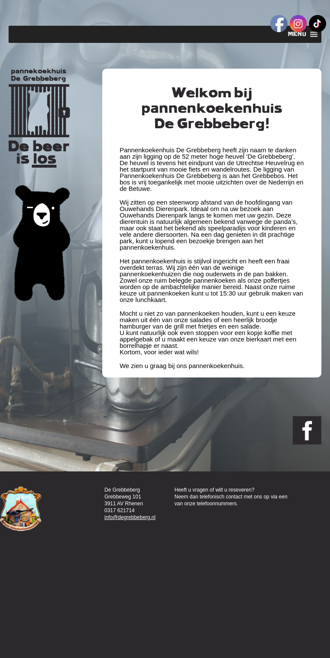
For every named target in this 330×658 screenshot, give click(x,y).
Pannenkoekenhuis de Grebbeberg (39, 118)
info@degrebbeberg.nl (130, 517)
